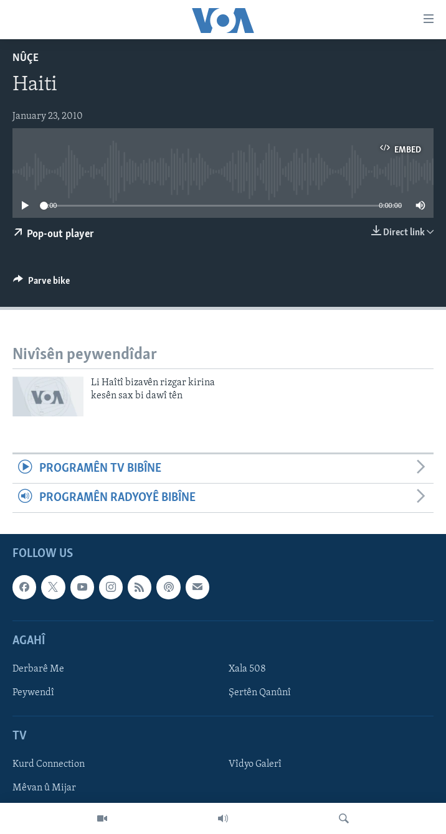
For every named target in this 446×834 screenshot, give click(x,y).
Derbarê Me (38, 669)
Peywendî (33, 693)
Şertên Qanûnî (260, 693)
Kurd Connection (48, 765)
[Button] (41, 284)
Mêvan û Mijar (44, 789)
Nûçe (25, 58)
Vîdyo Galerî (255, 765)
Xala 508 (247, 669)
